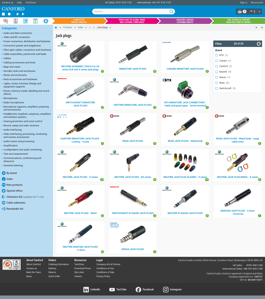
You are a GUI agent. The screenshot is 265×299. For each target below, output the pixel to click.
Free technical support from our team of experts (238, 21)
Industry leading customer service (185, 21)
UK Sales (237, 265)
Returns (52, 272)
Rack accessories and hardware (19, 79)
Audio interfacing (12, 130)
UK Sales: (110, 2)
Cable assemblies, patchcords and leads (24, 54)
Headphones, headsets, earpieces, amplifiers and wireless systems (26, 115)
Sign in (243, 2)
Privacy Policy (103, 276)
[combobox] (133, 11)
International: (144, 2)
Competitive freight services (79, 21)
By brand (9, 173)
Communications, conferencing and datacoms (21, 160)
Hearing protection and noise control (22, 121)
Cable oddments (13, 203)
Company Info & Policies (108, 264)
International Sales (232, 268)
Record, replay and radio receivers (20, 125)
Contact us (7, 2)
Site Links (79, 272)
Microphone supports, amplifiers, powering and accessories (25, 108)
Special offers (12, 191)
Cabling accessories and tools (18, 62)
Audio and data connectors (17, 33)
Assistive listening (12, 165)
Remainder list (12, 209)
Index (7, 179)
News (29, 276)
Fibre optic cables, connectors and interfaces (26, 50)
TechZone (30, 2)
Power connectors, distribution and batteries (26, 41)
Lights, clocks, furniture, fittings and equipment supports (21, 85)
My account (257, 2)
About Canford (33, 264)
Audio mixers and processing (18, 141)
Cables (6, 58)
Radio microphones (13, 102)
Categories (9, 28)
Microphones (9, 98)
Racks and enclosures (14, 75)
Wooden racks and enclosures (18, 71)
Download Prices (82, 268)
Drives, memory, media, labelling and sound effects (25, 92)
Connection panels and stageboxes (21, 46)
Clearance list (23, 197)
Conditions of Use (105, 268)
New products (12, 185)
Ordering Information (58, 264)
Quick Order (54, 276)
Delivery (52, 268)
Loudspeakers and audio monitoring (22, 150)
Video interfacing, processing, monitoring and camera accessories (24, 135)
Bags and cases (11, 67)
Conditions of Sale (105, 272)
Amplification (10, 145)
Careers (78, 276)
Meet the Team (33, 272)
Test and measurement (15, 154)
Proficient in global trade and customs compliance (132, 21)
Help (19, 2)
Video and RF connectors (16, 37)
